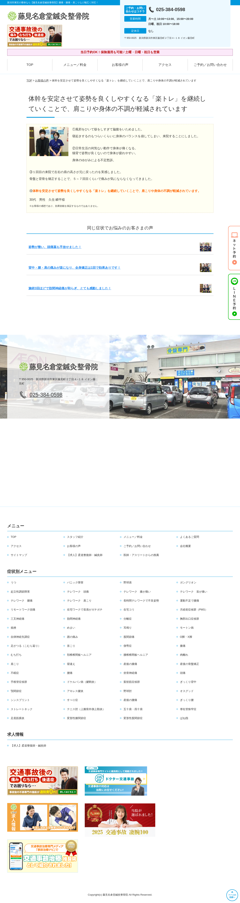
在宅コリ (129, 609)
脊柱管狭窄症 (188, 709)
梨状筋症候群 (132, 681)
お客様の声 (120, 65)
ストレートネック (22, 709)
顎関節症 (16, 691)
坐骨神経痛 (130, 672)
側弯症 (128, 645)
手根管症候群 (19, 681)
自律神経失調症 (20, 636)
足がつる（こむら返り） (26, 645)
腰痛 (69, 672)
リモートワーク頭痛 (23, 609)
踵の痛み (72, 636)
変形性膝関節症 (76, 718)
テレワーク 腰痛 (22, 600)
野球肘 (128, 691)
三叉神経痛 (17, 618)
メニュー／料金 (74, 65)
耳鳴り (128, 627)
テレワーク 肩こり (79, 600)
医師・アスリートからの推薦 (141, 555)
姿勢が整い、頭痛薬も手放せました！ (54, 247)
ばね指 (184, 718)
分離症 (128, 618)
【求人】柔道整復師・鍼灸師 (84, 555)
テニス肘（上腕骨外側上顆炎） (86, 709)
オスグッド (187, 691)
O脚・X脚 (186, 636)
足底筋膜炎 (17, 718)
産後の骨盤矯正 (189, 663)
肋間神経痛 (74, 618)
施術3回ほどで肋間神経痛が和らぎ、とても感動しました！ (69, 288)
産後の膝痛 (130, 663)
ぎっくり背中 (188, 681)
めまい (71, 627)
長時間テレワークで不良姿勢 (141, 600)
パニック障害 (75, 582)
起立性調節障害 (20, 591)
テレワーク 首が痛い (193, 591)
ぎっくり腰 (187, 700)
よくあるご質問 (189, 536)
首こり (71, 645)
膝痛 (182, 645)
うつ (13, 582)
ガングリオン (188, 582)
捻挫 (13, 627)
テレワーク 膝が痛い (137, 591)
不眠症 (15, 672)
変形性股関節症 (133, 718)
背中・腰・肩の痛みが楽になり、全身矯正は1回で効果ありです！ (74, 267)
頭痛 (182, 672)
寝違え (71, 663)
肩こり (15, 663)
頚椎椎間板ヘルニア (79, 654)
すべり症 (72, 700)
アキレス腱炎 (75, 691)
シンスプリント (20, 700)
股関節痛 (129, 636)
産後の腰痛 (130, 700)
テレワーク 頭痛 (78, 591)
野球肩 (128, 582)
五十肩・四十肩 (133, 709)
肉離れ (184, 654)
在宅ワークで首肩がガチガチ (84, 609)
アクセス (165, 65)
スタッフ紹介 (75, 536)
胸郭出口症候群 (189, 618)
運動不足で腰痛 (189, 600)
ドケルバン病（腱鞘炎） (82, 681)
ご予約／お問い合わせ (210, 65)
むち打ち (16, 654)
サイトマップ (19, 555)
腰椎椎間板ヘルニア (136, 654)
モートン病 (187, 627)
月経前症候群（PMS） (194, 609)
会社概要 (185, 546)
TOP (29, 65)
